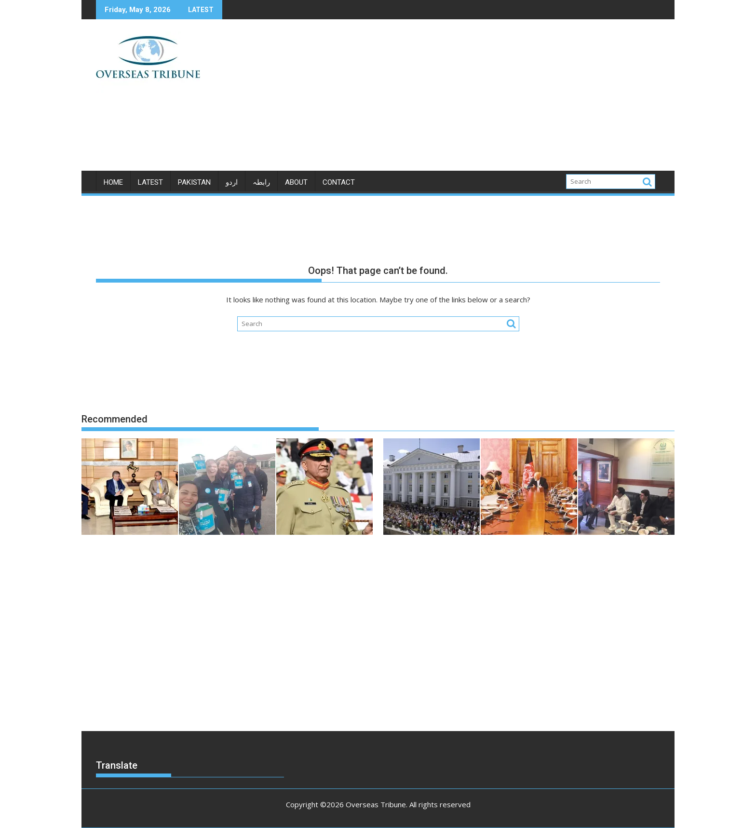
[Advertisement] (468, 98)
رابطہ (261, 182)
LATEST (150, 182)
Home (113, 182)
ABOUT (296, 182)
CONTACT (339, 182)
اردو (232, 182)
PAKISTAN (194, 182)
